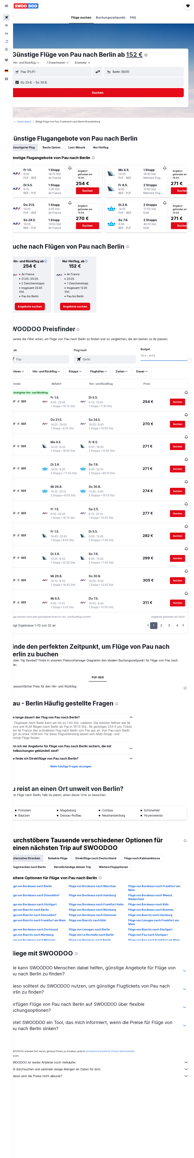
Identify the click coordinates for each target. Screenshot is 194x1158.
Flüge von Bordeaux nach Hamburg (100, 882)
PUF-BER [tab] (104, 664)
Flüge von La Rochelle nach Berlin (99, 925)
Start (21, 121)
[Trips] (6, 60)
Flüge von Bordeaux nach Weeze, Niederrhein (154, 884)
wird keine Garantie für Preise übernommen (121, 1038)
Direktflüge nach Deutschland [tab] (107, 845)
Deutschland (36, 121)
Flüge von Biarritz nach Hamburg (154, 906)
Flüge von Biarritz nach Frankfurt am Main (45, 913)
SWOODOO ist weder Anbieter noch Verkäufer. (105, 1049)
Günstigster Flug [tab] (34, 147)
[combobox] (94, 63)
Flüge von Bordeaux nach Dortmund (45, 920)
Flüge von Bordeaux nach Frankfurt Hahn (100, 893)
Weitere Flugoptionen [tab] (125, 854)
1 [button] (153, 613)
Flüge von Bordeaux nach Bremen (154, 900)
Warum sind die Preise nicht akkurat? (105, 1063)
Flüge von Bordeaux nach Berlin (42, 873)
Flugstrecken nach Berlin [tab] (40, 854)
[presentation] (157, 55)
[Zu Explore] (6, 49)
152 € (146, 54)
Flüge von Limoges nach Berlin (97, 920)
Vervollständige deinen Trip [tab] (83, 854)
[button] (6, 6)
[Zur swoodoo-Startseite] (26, 6)
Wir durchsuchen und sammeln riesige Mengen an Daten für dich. (105, 1056)
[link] (40, 311)
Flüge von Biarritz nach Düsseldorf (44, 906)
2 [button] (161, 613)
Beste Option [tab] (63, 147)
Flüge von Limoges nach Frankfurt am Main (157, 913)
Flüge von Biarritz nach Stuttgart (154, 920)
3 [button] (169, 613)
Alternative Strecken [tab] (37, 845)
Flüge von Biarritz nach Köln (95, 911)
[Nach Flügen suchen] (6, 17)
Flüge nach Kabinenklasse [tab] (153, 845)
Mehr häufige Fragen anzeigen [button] (78, 753)
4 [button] (177, 613)
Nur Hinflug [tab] (112, 147)
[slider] (189, 365)
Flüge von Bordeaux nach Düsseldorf (46, 882)
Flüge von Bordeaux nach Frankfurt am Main (158, 875)
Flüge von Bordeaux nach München (100, 873)
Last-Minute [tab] (88, 147)
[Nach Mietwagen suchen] (6, 33)
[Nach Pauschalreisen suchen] (6, 41)
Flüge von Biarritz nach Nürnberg (43, 925)
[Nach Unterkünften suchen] (6, 25)
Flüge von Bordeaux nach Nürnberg (100, 900)
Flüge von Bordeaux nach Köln (152, 891)
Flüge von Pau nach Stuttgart (151, 925)
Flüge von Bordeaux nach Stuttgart (44, 891)
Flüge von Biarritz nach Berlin (40, 900)
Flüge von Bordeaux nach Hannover (100, 906)
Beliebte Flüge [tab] (69, 845)
